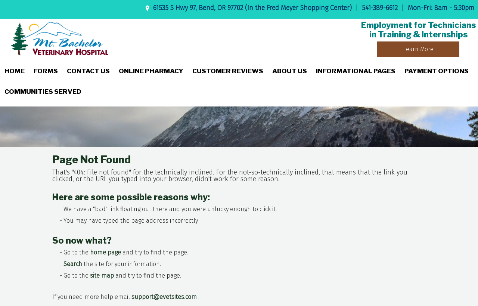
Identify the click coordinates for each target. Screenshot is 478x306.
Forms (46, 71)
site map (102, 275)
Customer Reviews (227, 71)
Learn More (418, 49)
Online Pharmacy (151, 71)
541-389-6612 (380, 8)
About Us (289, 71)
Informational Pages (355, 71)
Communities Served (42, 91)
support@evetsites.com (164, 296)
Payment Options (436, 71)
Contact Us (88, 71)
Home (14, 71)
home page (105, 252)
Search (72, 264)
